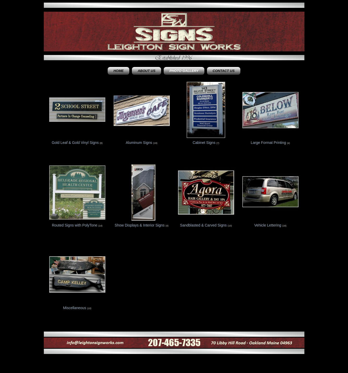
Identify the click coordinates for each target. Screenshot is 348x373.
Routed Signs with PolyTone (74, 225)
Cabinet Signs (204, 142)
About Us (146, 71)
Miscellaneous (74, 308)
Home (118, 71)
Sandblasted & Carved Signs (203, 225)
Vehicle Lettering (267, 225)
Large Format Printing (268, 142)
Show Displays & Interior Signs (139, 225)
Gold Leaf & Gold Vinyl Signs (75, 142)
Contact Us (224, 71)
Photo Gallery (183, 71)
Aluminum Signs (139, 142)
